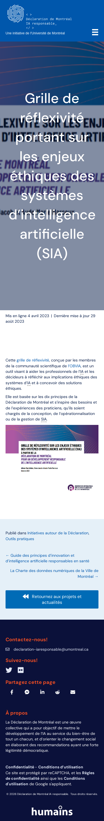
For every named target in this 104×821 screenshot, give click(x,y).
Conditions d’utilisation (60, 766)
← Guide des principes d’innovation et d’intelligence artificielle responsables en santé (47, 558)
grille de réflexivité (33, 360)
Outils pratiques (20, 538)
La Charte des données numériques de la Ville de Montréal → (54, 573)
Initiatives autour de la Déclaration (57, 532)
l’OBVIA (74, 365)
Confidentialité (20, 766)
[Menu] (95, 32)
